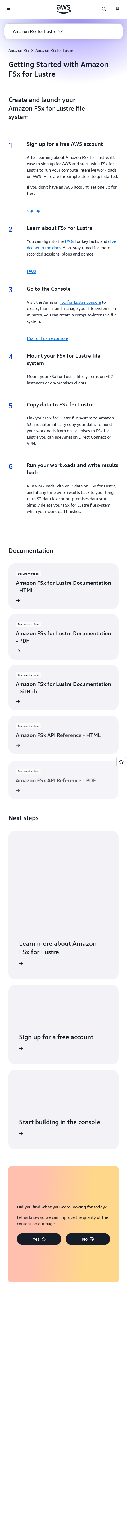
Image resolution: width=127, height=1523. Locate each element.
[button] (38, 31)
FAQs (69, 241)
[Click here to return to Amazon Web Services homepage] (63, 9)
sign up (33, 210)
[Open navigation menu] (8, 9)
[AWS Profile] (117, 9)
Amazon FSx (18, 50)
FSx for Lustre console (80, 302)
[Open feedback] (121, 761)
